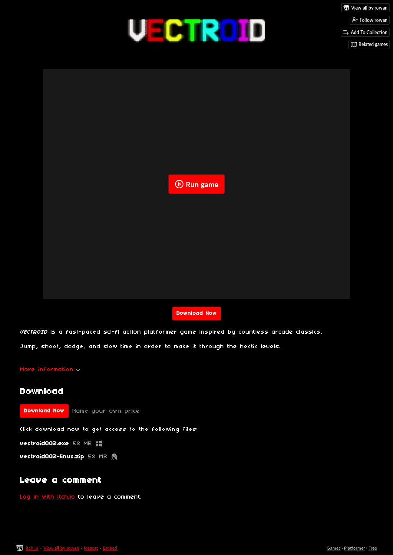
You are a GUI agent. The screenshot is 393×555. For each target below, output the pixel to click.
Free (372, 548)
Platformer (354, 548)
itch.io (32, 548)
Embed (110, 548)
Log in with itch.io (47, 497)
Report (91, 548)
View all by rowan (61, 548)
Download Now (197, 313)
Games (333, 548)
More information (50, 370)
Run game (196, 184)
